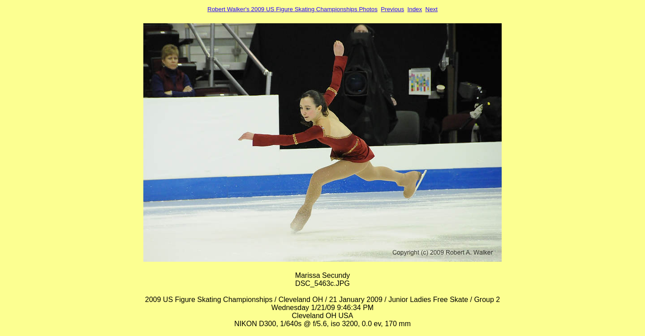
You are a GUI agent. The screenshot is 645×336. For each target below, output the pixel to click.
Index (415, 9)
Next (432, 9)
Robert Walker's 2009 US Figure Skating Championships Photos (292, 9)
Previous (392, 9)
